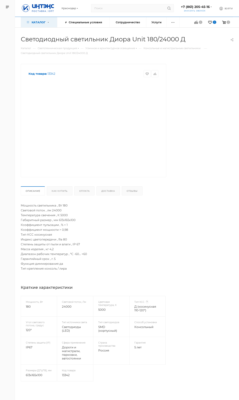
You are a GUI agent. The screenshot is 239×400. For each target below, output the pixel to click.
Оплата (84, 191)
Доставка (108, 191)
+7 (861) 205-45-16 (195, 7)
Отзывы (132, 191)
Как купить (60, 191)
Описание (33, 191)
